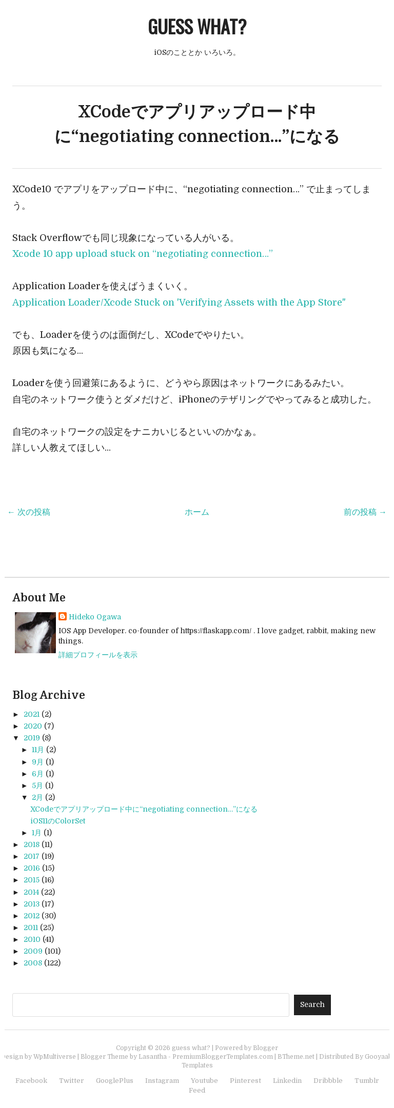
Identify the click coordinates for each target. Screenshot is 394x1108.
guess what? (197, 25)
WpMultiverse (54, 1056)
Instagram (162, 1080)
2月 (37, 797)
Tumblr (366, 1080)
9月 (38, 762)
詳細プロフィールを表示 (97, 655)
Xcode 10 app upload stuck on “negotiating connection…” (142, 254)
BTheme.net (296, 1056)
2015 (32, 880)
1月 (37, 833)
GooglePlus (114, 1080)
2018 (32, 844)
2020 (33, 726)
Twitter (71, 1080)
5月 (37, 785)
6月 (38, 774)
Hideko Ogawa (95, 617)
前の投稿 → (365, 512)
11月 (38, 750)
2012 (32, 916)
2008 (33, 963)
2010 (32, 939)
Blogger (265, 1048)
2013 (32, 904)
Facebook (31, 1080)
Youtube (204, 1080)
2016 (32, 868)
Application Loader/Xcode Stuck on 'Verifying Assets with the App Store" (179, 302)
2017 (32, 856)
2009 (33, 951)
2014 (31, 892)
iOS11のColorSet (57, 821)
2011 (31, 927)
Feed (197, 1090)
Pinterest (245, 1080)
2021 (32, 714)
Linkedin (287, 1080)
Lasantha (153, 1056)
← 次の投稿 (28, 512)
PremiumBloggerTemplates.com (222, 1056)
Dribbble (328, 1080)
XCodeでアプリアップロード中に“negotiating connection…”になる (144, 809)
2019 (32, 738)
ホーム (197, 512)
